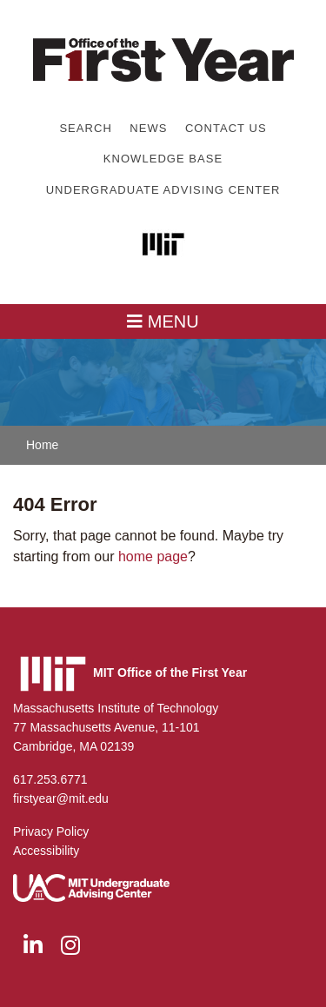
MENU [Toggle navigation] (162, 321)
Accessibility (46, 851)
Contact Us (226, 128)
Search (85, 128)
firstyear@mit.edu (61, 798)
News (148, 128)
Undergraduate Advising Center (163, 189)
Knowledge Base (163, 158)
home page (153, 556)
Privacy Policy (51, 831)
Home (42, 445)
